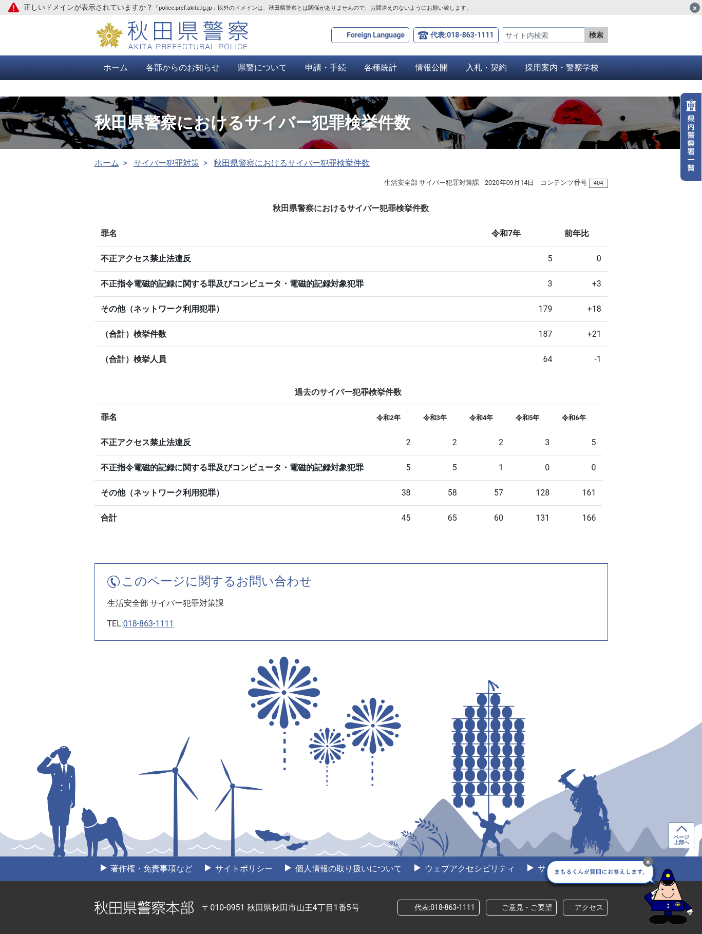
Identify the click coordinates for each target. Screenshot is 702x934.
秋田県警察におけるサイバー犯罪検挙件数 (292, 163)
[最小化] (648, 861)
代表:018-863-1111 (462, 35)
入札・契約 (486, 67)
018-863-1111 (148, 623)
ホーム (115, 67)
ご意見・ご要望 (527, 907)
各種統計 (380, 67)
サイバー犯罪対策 (166, 163)
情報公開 (431, 67)
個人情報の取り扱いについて (347, 868)
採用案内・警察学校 (562, 67)
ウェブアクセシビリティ (469, 868)
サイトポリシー (243, 868)
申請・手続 (325, 67)
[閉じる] (695, 8)
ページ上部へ (681, 839)
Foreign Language (376, 35)
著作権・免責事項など (151, 868)
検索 (596, 35)
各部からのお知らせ (183, 67)
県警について (262, 67)
